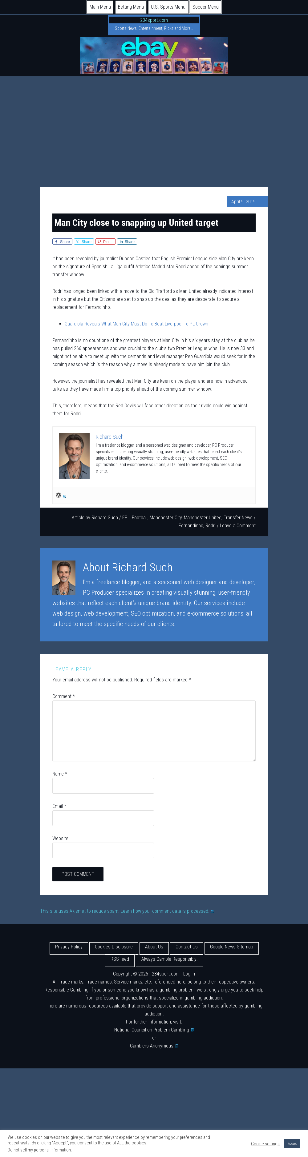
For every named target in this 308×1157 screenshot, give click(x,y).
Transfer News (238, 518)
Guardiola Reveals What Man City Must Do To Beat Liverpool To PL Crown (136, 324)
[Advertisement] (154, 122)
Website (60, 838)
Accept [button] (292, 1144)
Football (140, 518)
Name (59, 774)
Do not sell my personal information (39, 1150)
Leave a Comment (238, 526)
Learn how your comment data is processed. (167, 911)
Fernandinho (191, 526)
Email (59, 806)
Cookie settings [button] (265, 1144)
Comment (63, 696)
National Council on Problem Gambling (154, 1030)
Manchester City (166, 518)
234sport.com (154, 20)
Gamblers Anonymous (154, 1046)
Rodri (210, 526)
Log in (189, 974)
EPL (126, 518)
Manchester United (202, 518)
